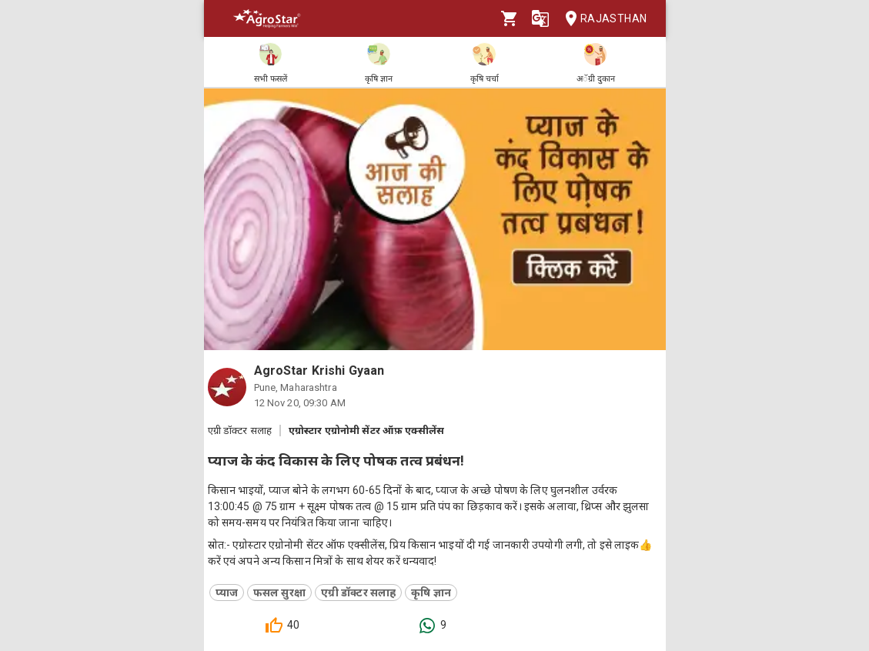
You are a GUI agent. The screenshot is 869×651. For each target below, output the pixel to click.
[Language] (540, 18)
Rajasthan (601, 19)
